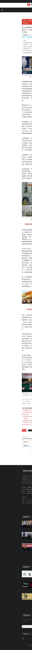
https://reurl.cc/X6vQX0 (14, 487)
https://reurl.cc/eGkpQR (15, 491)
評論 (16, 588)
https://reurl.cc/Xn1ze (12, 489)
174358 (22, 575)
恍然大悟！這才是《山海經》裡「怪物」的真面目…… (21, 595)
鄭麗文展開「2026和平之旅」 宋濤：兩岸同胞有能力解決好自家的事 (22, 534)
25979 (20, 588)
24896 (22, 599)
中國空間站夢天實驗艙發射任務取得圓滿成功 (15, 420)
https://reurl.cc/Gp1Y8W (14, 493)
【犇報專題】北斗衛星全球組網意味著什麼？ (15, 410)
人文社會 (17, 575)
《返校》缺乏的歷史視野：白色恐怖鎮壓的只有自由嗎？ (21, 583)
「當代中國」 (12, 21)
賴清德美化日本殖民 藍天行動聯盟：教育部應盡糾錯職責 (22, 523)
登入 (6, 442)
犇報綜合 (6, 35)
